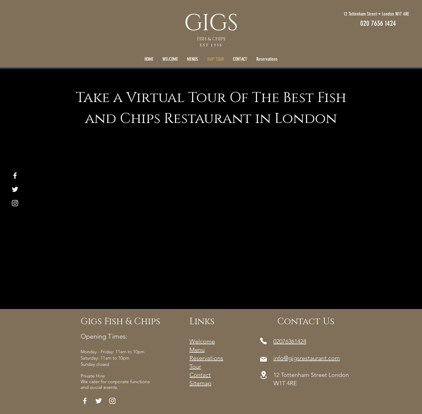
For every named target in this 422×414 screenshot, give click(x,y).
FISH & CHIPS (211, 39)
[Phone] (263, 341)
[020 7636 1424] (378, 23)
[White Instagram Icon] (15, 203)
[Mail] (263, 359)
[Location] (263, 375)
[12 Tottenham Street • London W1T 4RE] (352, 14)
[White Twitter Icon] (15, 189)
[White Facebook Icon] (15, 175)
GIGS (211, 23)
